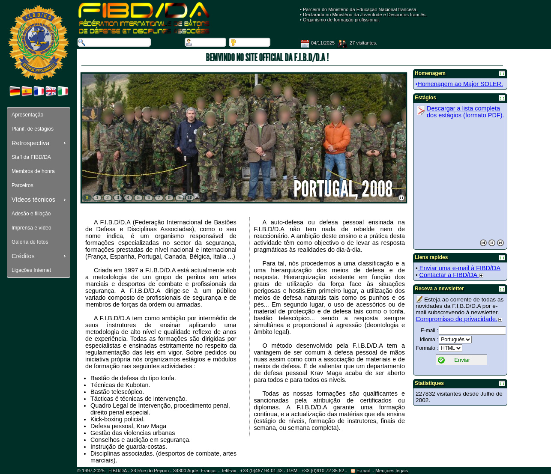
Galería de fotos (30, 242)
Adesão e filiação (31, 214)
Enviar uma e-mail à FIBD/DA (459, 268)
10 (189, 197)
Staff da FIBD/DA (31, 157)
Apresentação (27, 115)
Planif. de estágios (33, 129)
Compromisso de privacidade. (459, 319)
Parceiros (22, 185)
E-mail (360, 470)
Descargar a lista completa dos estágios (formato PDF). (465, 112)
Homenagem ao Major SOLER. (460, 83)
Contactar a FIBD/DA (451, 274)
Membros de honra (33, 171)
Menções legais (391, 470)
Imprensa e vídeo (31, 228)
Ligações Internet (31, 270)
